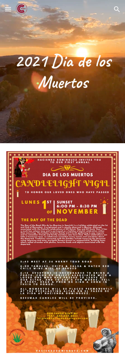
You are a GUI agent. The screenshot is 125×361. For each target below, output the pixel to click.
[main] (62, 72)
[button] (8, 9)
